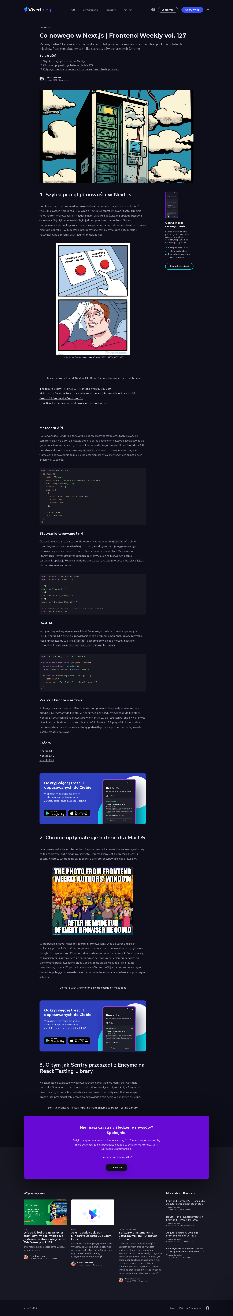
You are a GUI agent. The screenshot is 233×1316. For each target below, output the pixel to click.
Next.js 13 (46, 751)
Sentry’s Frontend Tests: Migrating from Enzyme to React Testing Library (93, 1107)
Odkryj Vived (192, 9)
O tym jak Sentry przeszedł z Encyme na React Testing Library (81, 69)
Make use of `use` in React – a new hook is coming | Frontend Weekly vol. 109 (87, 393)
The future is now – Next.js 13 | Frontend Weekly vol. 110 (75, 389)
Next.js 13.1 (47, 755)
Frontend (111, 9)
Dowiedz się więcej (179, 266)
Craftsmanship (90, 9)
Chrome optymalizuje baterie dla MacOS (68, 65)
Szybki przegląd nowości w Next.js (64, 61)
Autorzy (128, 9)
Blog (172, 1308)
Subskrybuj (168, 9)
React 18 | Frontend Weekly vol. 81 (61, 398)
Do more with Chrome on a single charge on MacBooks (92, 987)
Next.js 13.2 (47, 760)
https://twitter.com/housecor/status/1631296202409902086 (96, 357)
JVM (73, 9)
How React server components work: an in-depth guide (73, 403)
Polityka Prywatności (190, 1308)
